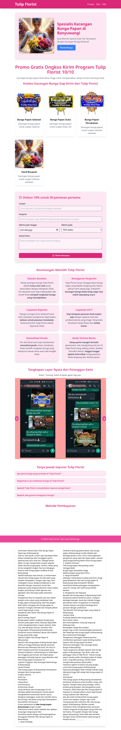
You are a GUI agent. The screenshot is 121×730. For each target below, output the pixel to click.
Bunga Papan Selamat (29, 119)
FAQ (104, 4)
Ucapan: (22, 203)
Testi (98, 4)
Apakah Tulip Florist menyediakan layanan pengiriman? (44, 488)
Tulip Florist (26, 4)
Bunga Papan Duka (60, 119)
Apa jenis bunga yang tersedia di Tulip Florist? (39, 473)
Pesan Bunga (66, 47)
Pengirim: (23, 214)
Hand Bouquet (29, 171)
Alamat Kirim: (24, 236)
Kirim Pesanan (61, 255)
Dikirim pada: (67, 225)
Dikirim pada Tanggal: (28, 225)
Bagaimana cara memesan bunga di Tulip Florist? (40, 480)
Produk (90, 4)
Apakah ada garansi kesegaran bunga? (35, 495)
